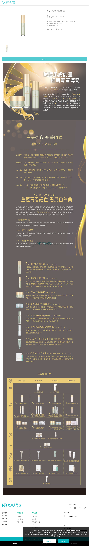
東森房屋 (34, 525)
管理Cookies (49, 541)
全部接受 (63, 541)
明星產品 (4, 525)
